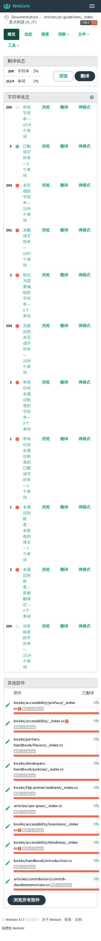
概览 (11, 34)
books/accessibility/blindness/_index (46, 842)
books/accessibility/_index (37, 721)
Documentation (24, 17)
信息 (28, 34)
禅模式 (84, 107)
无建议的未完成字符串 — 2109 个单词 (27, 349)
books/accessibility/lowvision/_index (46, 824)
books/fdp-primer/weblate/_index (43, 787)
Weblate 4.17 (15, 919)
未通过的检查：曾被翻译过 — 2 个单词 (27, 593)
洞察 (63, 34)
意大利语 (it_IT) (22, 22)
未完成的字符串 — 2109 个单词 (27, 203)
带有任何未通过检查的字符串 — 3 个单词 (27, 406)
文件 (83, 34)
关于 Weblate (51, 919)
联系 (68, 919)
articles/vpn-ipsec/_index (36, 806)
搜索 (45, 34)
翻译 (85, 76)
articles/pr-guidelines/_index (68, 17)
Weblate (17, 6)
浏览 (63, 76)
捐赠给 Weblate (13, 928)
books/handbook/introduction (41, 860)
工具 (13, 45)
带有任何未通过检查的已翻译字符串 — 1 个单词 (27, 468)
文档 (78, 919)
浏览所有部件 (26, 900)
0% (96, 702)
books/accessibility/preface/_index (44, 702)
